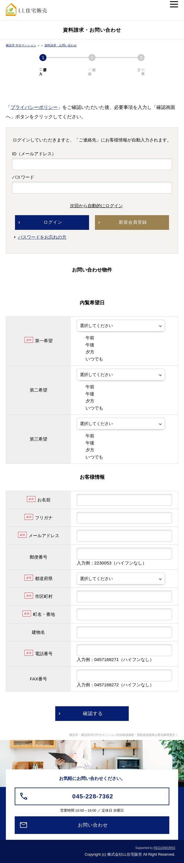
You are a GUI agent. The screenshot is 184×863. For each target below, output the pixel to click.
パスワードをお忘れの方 (42, 237)
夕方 (85, 351)
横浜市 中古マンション (21, 45)
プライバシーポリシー (34, 107)
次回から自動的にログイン (92, 205)
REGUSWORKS (164, 847)
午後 (85, 344)
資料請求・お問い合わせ (60, 45)
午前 (85, 337)
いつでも (90, 358)
